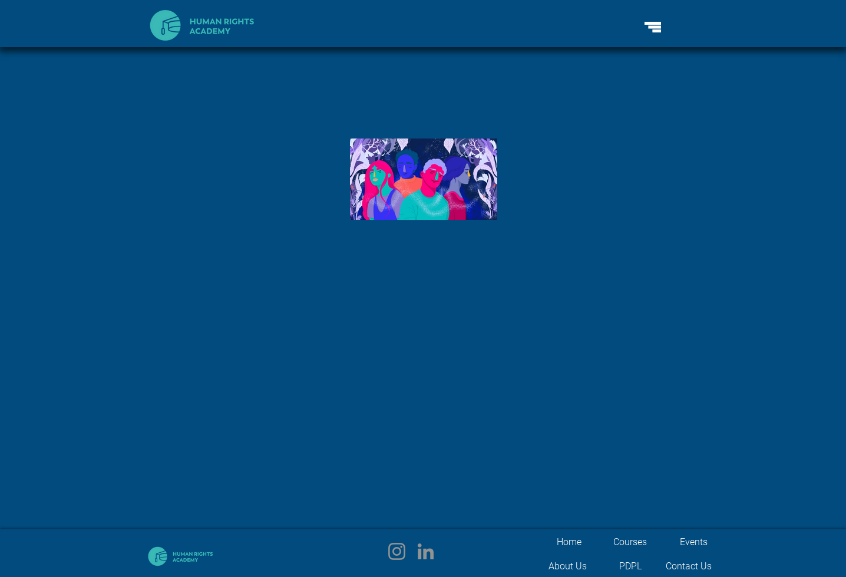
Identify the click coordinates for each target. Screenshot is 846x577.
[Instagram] (396, 551)
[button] (652, 27)
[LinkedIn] (425, 551)
